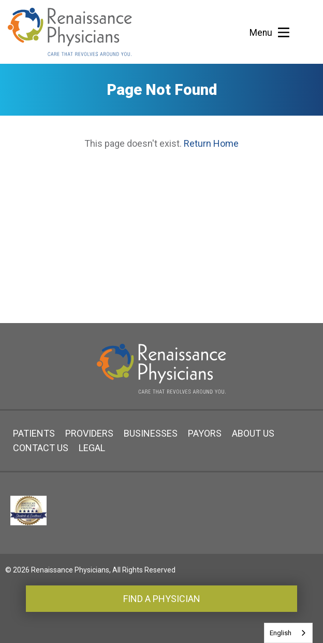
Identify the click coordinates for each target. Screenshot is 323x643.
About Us (253, 433)
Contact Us (40, 447)
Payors (205, 433)
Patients (34, 433)
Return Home (211, 143)
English (280, 633)
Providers (89, 433)
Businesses (151, 433)
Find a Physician (161, 598)
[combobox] (288, 633)
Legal (92, 447)
